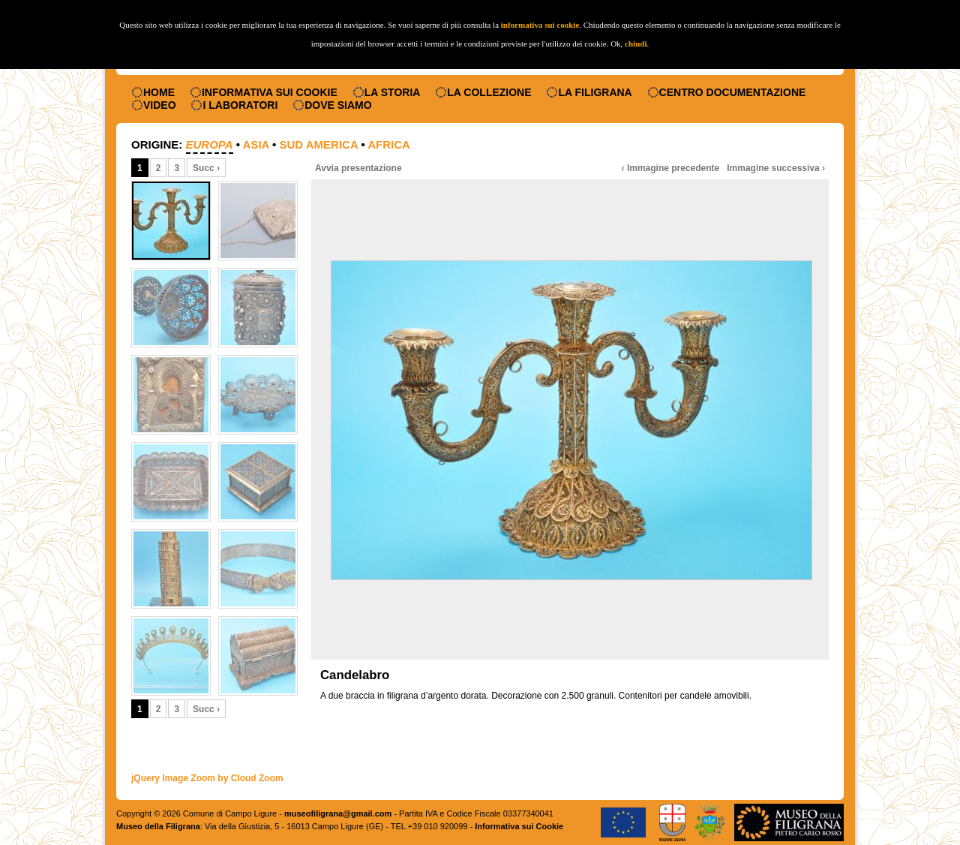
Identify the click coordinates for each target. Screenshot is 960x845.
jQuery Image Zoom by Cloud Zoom (207, 778)
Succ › (206, 168)
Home (159, 92)
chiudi (635, 43)
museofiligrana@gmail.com (338, 813)
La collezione (489, 92)
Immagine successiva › (776, 168)
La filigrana (595, 92)
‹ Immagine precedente (671, 168)
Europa (209, 144)
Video (159, 105)
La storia (392, 92)
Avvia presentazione (358, 168)
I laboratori (240, 105)
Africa (389, 144)
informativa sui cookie (540, 24)
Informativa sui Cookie (270, 92)
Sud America (318, 144)
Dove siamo (337, 105)
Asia (256, 144)
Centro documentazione (732, 92)
